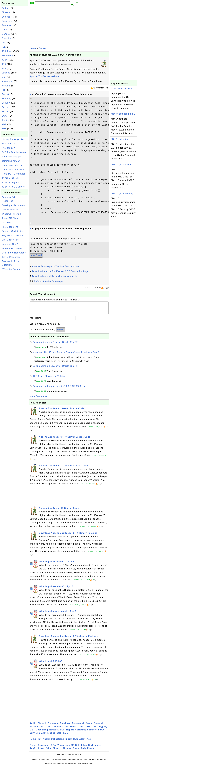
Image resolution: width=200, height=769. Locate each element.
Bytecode (7, 17)
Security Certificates (13, 231)
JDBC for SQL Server (13, 187)
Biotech (6, 12)
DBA (53, 748)
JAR (71, 748)
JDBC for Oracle (10, 178)
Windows (62, 748)
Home (33, 48)
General (6, 34)
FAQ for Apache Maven (14, 152)
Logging (6, 73)
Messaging (7, 81)
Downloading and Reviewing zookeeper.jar (55, 276)
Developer (43, 748)
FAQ (83, 751)
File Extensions (10, 227)
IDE (4, 47)
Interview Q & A (10, 244)
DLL (77, 748)
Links (41, 751)
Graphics (6, 38)
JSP (4, 68)
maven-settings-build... (123, 114)
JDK (4, 64)
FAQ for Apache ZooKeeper (49, 281)
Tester (33, 748)
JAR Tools (7, 51)
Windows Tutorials (11, 214)
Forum (91, 751)
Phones (67, 751)
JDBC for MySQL (11, 182)
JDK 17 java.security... (123, 193)
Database (7, 21)
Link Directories (10, 240)
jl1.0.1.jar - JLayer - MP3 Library (50, 379)
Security (6, 103)
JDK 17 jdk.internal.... (122, 164)
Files (84, 748)
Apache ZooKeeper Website (45, 76)
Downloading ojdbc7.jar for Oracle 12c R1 (55, 369)
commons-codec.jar (12, 165)
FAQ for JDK (8, 148)
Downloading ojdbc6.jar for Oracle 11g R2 (55, 345)
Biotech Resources (12, 248)
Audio (5, 8)
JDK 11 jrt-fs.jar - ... (122, 139)
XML (4, 129)
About (46, 741)
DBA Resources (10, 210)
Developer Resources (13, 205)
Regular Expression (12, 235)
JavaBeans (8, 55)
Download (36, 255)
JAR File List (9, 144)
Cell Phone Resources (14, 253)
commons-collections (13, 169)
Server (5, 107)
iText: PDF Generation (14, 174)
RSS (75, 741)
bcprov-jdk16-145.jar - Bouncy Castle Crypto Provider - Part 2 (66, 355)
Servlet (5, 111)
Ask (89, 741)
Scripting (6, 98)
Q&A (48, 751)
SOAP (5, 116)
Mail (4, 77)
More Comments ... (40, 399)
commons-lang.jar (11, 157)
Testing (5, 120)
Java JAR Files (10, 218)
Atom (82, 741)
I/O (3, 42)
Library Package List (13, 139)
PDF (4, 90)
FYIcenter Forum (11, 269)
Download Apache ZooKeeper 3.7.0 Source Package (60, 271)
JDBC (5, 60)
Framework (8, 25)
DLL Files (7, 222)
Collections (57, 741)
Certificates (94, 748)
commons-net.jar (11, 161)
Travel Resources (11, 257)
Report (5, 94)
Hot (39, 741)
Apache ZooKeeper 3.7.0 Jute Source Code (55, 266)
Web (4, 124)
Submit (60, 332)
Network (6, 86)
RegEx (33, 751)
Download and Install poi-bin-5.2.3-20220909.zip (59, 389)
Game (5, 30)
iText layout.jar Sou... (122, 88)
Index (68, 741)
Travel (76, 751)
